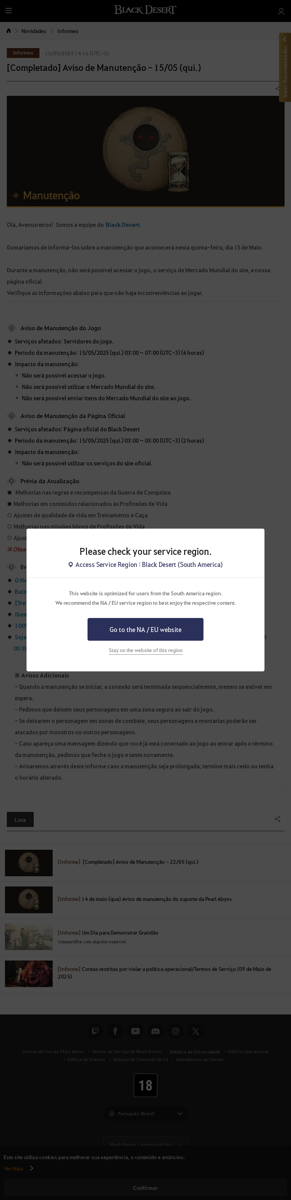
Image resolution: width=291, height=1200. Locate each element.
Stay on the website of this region (146, 650)
